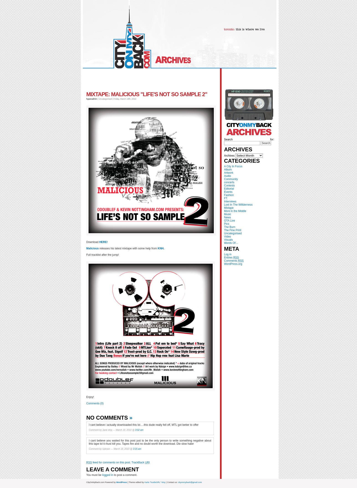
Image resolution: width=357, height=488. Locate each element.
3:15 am (137, 449)
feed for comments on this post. (108, 462)
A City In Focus (233, 166)
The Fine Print (232, 230)
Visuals (228, 239)
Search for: (249, 139)
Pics (226, 223)
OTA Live (229, 220)
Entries (231, 257)
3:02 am (139, 430)
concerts (229, 182)
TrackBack (141, 462)
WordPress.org (233, 264)
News (227, 217)
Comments (234, 260)
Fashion (229, 195)
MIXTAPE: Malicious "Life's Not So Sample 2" (146, 94)
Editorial (229, 188)
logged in (107, 475)
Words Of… (231, 243)
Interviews (230, 201)
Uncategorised (233, 233)
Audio (227, 176)
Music (227, 214)
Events (228, 192)
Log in (228, 254)
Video (227, 236)
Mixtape (229, 207)
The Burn (229, 227)
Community (231, 179)
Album (228, 169)
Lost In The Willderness (238, 204)
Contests (229, 185)
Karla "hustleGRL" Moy (155, 482)
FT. (226, 198)
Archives (229, 155)
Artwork (228, 172)
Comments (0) (95, 403)
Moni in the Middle (235, 211)
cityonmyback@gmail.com (190, 482)
